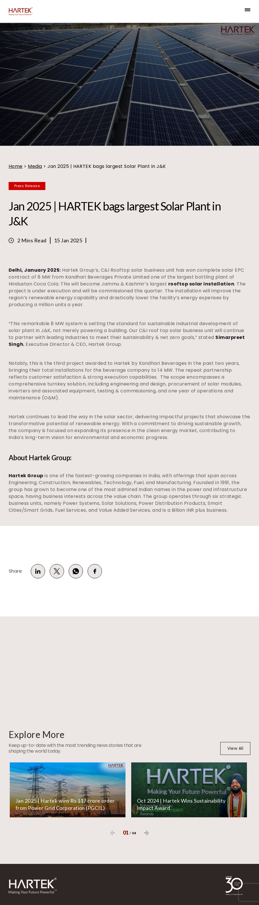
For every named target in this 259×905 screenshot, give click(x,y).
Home (16, 166)
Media (35, 166)
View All (235, 748)
